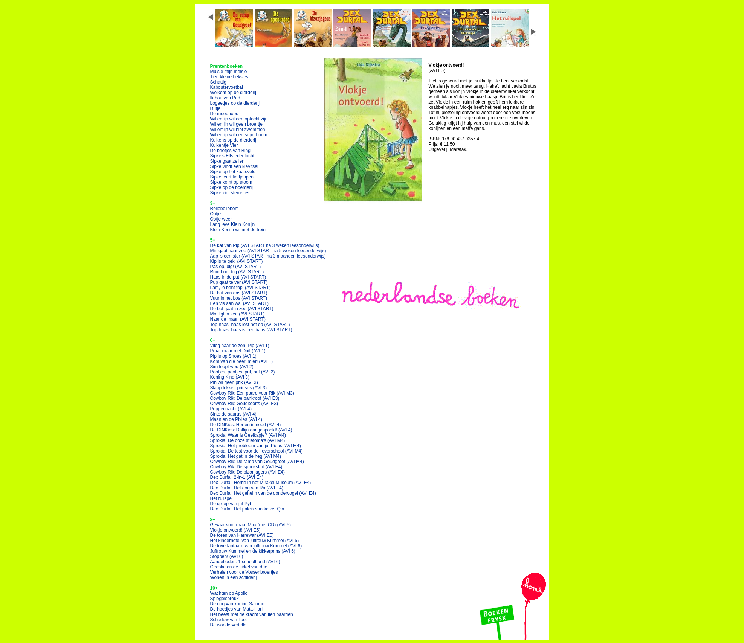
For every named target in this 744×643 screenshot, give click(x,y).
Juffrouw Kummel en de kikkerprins (252, 551)
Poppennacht (231, 408)
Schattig (218, 82)
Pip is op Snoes (233, 356)
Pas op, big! (235, 266)
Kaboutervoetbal (226, 87)
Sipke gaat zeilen (227, 161)
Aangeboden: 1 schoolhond (245, 561)
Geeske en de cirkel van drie (238, 567)
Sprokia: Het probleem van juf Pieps (255, 445)
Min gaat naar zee (268, 250)
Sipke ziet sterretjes (230, 192)
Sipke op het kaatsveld (233, 171)
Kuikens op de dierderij (233, 140)
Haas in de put (238, 277)
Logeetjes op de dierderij (235, 103)
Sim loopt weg (232, 366)
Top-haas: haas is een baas (251, 329)
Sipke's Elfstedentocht (232, 155)
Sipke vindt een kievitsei (234, 166)
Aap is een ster (268, 256)
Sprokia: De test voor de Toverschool (256, 451)
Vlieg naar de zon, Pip (239, 345)
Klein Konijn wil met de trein (238, 229)
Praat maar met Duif (238, 350)
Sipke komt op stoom (231, 182)
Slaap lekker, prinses (238, 387)
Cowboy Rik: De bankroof (245, 398)
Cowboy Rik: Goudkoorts (244, 403)
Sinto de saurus (233, 414)
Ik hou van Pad (225, 98)
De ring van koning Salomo (237, 603)
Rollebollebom (224, 208)
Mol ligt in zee (237, 314)
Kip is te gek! (236, 261)
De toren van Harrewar (242, 535)
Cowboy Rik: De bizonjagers (247, 472)
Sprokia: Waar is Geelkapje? (248, 435)
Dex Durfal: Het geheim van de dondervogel (263, 493)
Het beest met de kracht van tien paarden (251, 614)
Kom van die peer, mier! (241, 361)
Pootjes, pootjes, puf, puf (242, 372)
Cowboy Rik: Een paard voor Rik (252, 393)
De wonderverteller (229, 625)
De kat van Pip (264, 245)
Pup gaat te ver (239, 282)
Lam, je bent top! (240, 287)
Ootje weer (221, 219)
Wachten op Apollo (229, 593)
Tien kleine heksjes (229, 76)
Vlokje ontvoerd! (235, 530)
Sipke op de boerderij (231, 187)
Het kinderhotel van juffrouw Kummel (254, 540)
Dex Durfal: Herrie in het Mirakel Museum (260, 482)
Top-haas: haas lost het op (250, 324)
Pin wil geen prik (234, 382)
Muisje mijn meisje (228, 71)
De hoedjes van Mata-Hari (236, 609)
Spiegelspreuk (224, 598)
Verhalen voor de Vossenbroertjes (244, 572)
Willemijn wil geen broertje (236, 124)
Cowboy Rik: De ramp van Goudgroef (257, 461)
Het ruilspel (221, 498)
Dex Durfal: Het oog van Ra (247, 488)
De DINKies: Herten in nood (245, 424)
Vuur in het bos (238, 298)
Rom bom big (237, 271)
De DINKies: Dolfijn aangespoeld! (251, 430)
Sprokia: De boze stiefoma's (247, 440)
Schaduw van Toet (228, 619)
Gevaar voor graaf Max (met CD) (250, 524)
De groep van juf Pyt (230, 503)
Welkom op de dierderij (233, 92)
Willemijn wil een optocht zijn (239, 119)
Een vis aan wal (239, 303)
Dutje (215, 108)
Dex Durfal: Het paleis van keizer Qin (247, 509)
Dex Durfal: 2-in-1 (237, 477)
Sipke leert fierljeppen (232, 177)
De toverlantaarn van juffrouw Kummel (256, 546)
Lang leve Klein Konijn (232, 224)
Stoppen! (226, 556)
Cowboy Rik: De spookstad (246, 466)
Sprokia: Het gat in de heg (245, 456)
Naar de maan (238, 319)
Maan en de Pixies (236, 419)
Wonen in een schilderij (233, 577)
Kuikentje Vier (224, 145)
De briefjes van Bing (230, 150)
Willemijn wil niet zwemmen (237, 129)
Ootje (215, 213)
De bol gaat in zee (241, 308)
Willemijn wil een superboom (238, 134)
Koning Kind (230, 377)
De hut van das (238, 293)
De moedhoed (224, 113)
